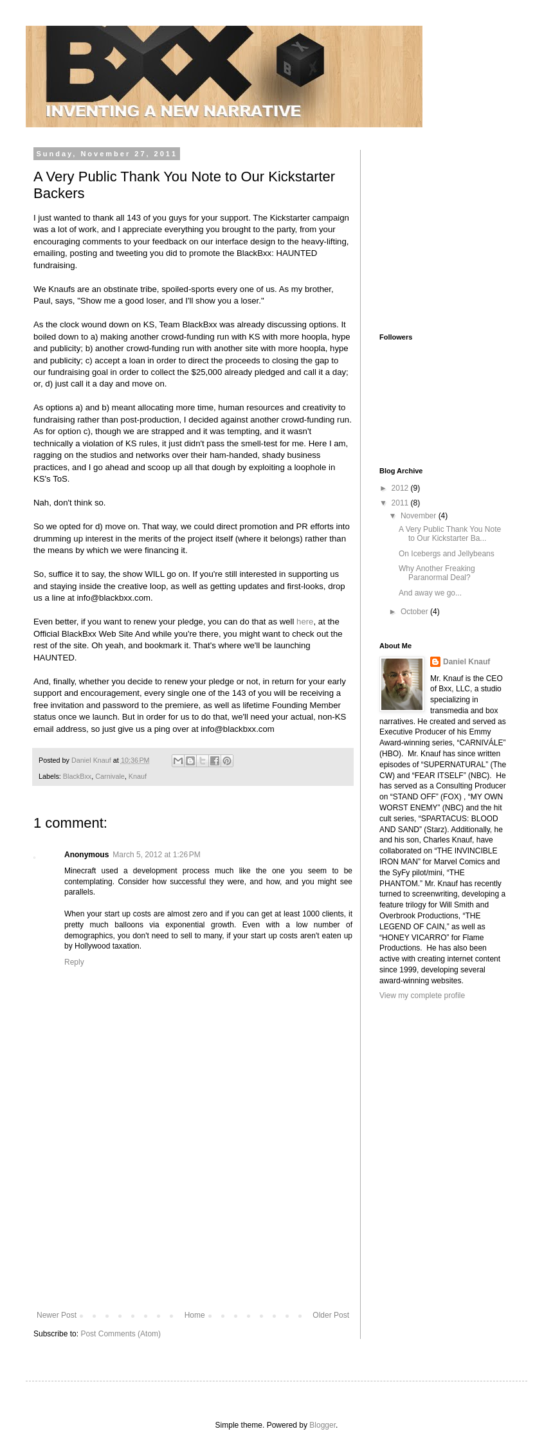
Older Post (331, 1315)
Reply (74, 962)
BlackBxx (77, 776)
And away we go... (430, 592)
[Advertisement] (193, 1230)
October (415, 611)
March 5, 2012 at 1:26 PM (156, 854)
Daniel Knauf (466, 661)
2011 (401, 502)
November (420, 515)
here (304, 621)
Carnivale (110, 776)
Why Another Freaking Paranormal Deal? (437, 573)
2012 (401, 488)
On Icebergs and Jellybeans (446, 553)
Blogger (322, 1425)
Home (195, 1315)
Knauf (138, 776)
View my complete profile (422, 995)
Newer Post (57, 1315)
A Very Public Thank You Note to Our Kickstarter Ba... (450, 534)
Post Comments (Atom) (120, 1333)
